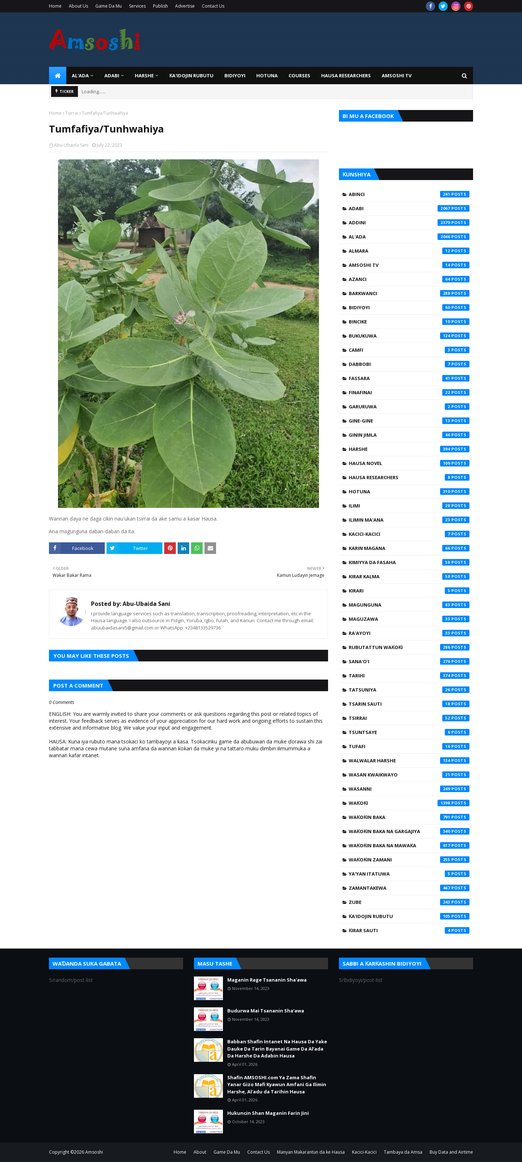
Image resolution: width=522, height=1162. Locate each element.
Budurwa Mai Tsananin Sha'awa (265, 1010)
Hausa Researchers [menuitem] (346, 75)
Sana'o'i (409, 661)
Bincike (409, 321)
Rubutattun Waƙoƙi (409, 647)
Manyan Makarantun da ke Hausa (311, 1152)
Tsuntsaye (409, 732)
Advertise (185, 6)
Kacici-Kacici (409, 534)
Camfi (409, 350)
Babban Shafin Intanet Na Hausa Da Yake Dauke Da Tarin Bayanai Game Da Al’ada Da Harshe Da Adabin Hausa (277, 1048)
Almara (409, 251)
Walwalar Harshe (409, 760)
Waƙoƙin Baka (409, 817)
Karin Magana (409, 548)
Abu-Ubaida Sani (71, 145)
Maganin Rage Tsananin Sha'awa (267, 980)
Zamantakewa (409, 888)
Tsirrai (71, 113)
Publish (160, 6)
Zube (409, 902)
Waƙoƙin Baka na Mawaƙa (409, 845)
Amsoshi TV (409, 265)
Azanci (409, 279)
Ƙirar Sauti (409, 930)
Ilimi (409, 505)
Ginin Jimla (409, 435)
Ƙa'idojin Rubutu (409, 916)
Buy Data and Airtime (451, 1152)
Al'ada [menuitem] (80, 75)
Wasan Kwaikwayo (409, 774)
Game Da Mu (108, 6)
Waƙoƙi (409, 803)
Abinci (409, 194)
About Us (78, 6)
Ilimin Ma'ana (409, 520)
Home (55, 6)
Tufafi (409, 746)
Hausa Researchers (409, 477)
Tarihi (409, 675)
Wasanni (409, 789)
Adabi (409, 208)
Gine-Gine (409, 420)
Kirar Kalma (409, 576)
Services (137, 6)
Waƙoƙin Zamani (409, 859)
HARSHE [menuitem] (144, 75)
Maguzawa (409, 619)
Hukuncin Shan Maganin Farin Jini (268, 1113)
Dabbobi (409, 364)
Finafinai (409, 392)
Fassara (409, 378)
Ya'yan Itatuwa (409, 874)
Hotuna (409, 491)
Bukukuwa (409, 336)
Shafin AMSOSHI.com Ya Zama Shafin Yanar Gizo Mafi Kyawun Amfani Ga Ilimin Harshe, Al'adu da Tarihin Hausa (276, 1084)
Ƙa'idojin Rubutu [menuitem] (191, 75)
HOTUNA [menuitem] (267, 75)
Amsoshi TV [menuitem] (396, 75)
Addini (409, 222)
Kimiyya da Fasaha (409, 562)
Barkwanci (409, 293)
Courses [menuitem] (299, 75)
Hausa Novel (409, 463)
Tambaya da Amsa (403, 1152)
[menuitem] (57, 75)
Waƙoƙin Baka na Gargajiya (409, 831)
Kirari (409, 590)
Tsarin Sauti (409, 704)
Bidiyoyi (409, 307)
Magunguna (409, 605)
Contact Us (213, 6)
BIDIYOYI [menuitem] (234, 75)
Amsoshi (94, 1152)
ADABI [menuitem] (111, 75)
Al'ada (409, 236)
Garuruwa (409, 406)
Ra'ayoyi (409, 633)
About (200, 1152)
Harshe (409, 449)
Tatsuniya (409, 689)
